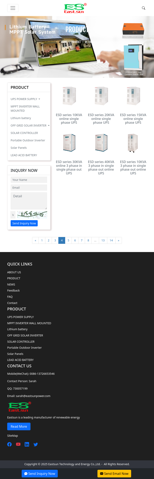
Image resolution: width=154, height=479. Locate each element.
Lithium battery (21, 118)
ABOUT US (14, 272)
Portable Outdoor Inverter (28, 140)
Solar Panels (19, 148)
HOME (64, 42)
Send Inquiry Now (24, 223)
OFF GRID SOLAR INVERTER (29, 125)
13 (103, 240)
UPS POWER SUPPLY (24, 99)
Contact (12, 303)
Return (89, 42)
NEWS (11, 284)
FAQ (10, 297)
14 (111, 240)
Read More (19, 426)
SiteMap (12, 435)
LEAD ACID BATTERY (24, 155)
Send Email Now (114, 473)
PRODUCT (76, 42)
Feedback (13, 290)
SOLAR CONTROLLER (24, 133)
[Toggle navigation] (12, 8)
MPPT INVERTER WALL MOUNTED (25, 108)
